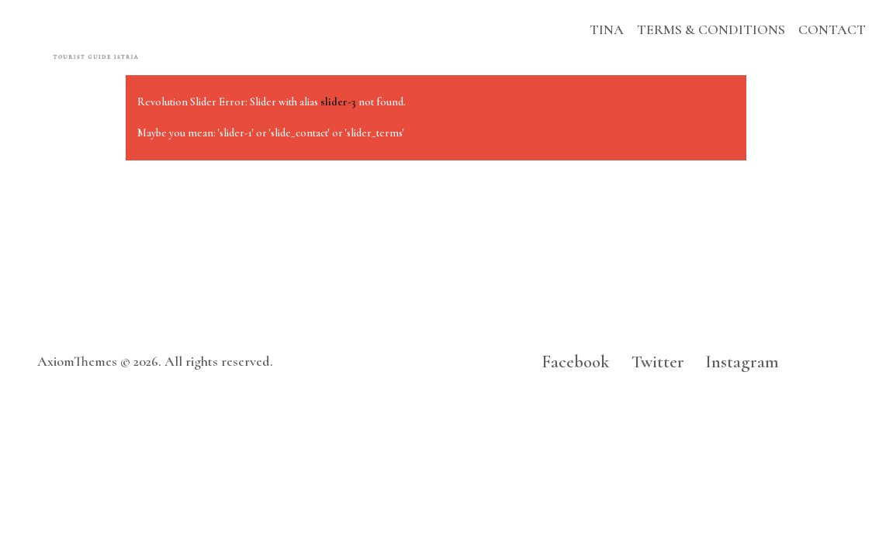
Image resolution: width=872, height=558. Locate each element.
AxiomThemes (77, 361)
